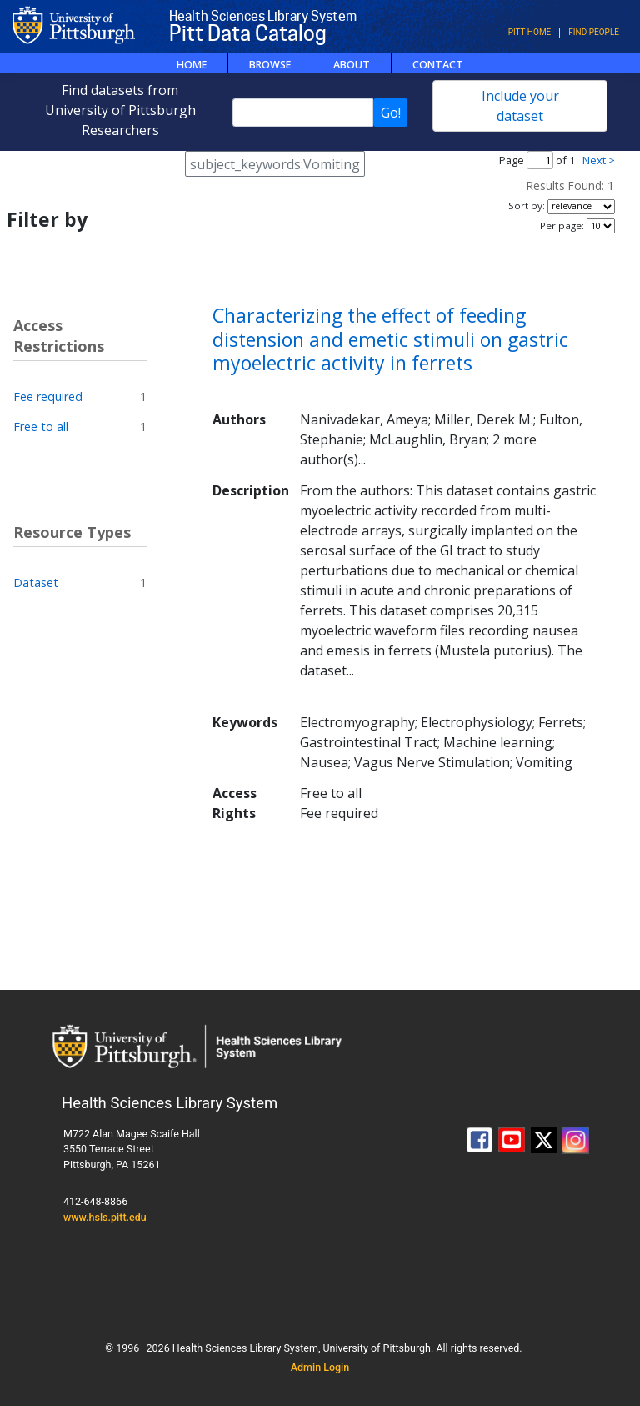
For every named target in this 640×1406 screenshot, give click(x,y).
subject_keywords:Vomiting (275, 164)
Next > (598, 160)
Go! (391, 112)
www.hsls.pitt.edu (105, 1217)
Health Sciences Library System (263, 16)
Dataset (35, 582)
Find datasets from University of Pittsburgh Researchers (120, 110)
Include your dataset (520, 106)
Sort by (525, 205)
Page (511, 160)
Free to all (40, 426)
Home (192, 65)
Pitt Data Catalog (248, 33)
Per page (561, 225)
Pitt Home (530, 32)
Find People (593, 32)
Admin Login (320, 1367)
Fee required (47, 396)
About (351, 65)
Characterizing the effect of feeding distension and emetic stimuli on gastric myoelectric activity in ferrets (390, 339)
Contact (437, 65)
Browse (270, 65)
